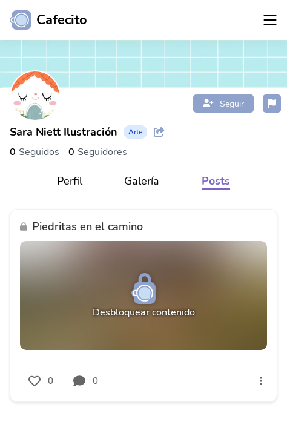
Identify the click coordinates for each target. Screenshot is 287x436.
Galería (141, 181)
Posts (216, 181)
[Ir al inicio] (43, 20)
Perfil (69, 181)
